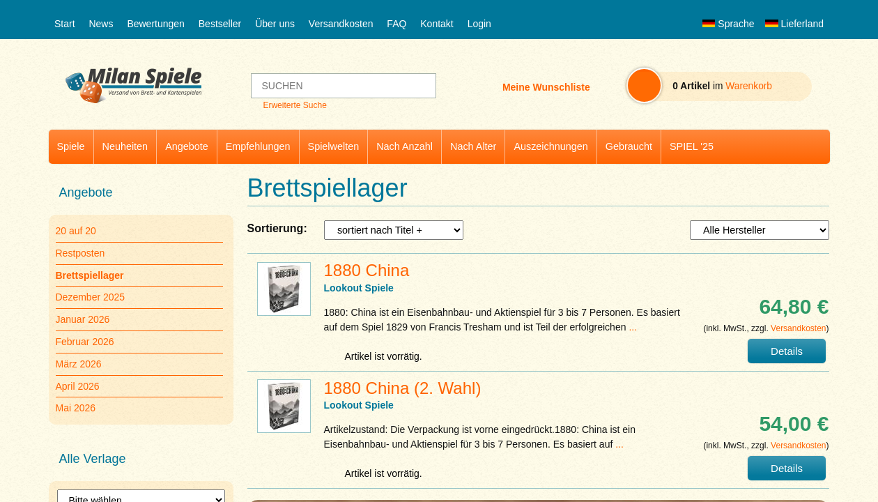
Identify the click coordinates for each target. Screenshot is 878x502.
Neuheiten (125, 146)
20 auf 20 (76, 230)
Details (787, 351)
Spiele (71, 146)
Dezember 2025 (90, 297)
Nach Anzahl (404, 146)
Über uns (275, 23)
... (633, 327)
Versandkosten (341, 23)
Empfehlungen (258, 146)
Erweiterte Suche (294, 105)
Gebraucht (629, 146)
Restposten (80, 253)
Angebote (186, 146)
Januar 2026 (83, 319)
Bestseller (220, 23)
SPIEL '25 (692, 146)
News (100, 23)
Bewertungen (156, 23)
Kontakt (436, 23)
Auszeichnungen (550, 146)
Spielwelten (334, 146)
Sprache (728, 23)
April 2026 (78, 386)
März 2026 (79, 364)
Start (64, 23)
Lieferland (794, 23)
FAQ (396, 23)
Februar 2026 (85, 341)
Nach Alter (473, 146)
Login (479, 23)
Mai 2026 (76, 407)
